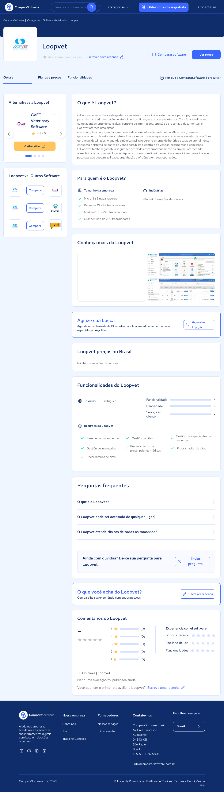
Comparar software (169, 54)
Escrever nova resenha (105, 57)
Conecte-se (207, 7)
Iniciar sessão (106, 731)
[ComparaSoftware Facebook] (36, 750)
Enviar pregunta (190, 561)
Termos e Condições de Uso (189, 783)
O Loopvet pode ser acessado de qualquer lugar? (146, 517)
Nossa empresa (73, 715)
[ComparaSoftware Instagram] (44, 750)
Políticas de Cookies (159, 781)
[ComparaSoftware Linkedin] (21, 750)
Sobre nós (69, 724)
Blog (65, 731)
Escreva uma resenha (166, 687)
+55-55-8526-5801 (146, 754)
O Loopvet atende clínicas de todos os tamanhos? (146, 532)
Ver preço (206, 54)
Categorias (119, 7)
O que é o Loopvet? (146, 502)
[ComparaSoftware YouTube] (29, 750)
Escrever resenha (197, 593)
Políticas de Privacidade (129, 781)
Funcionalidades (80, 77)
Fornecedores (108, 715)
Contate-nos (142, 715)
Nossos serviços (108, 724)
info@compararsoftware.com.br (149, 764)
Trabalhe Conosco (74, 739)
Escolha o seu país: (187, 713)
